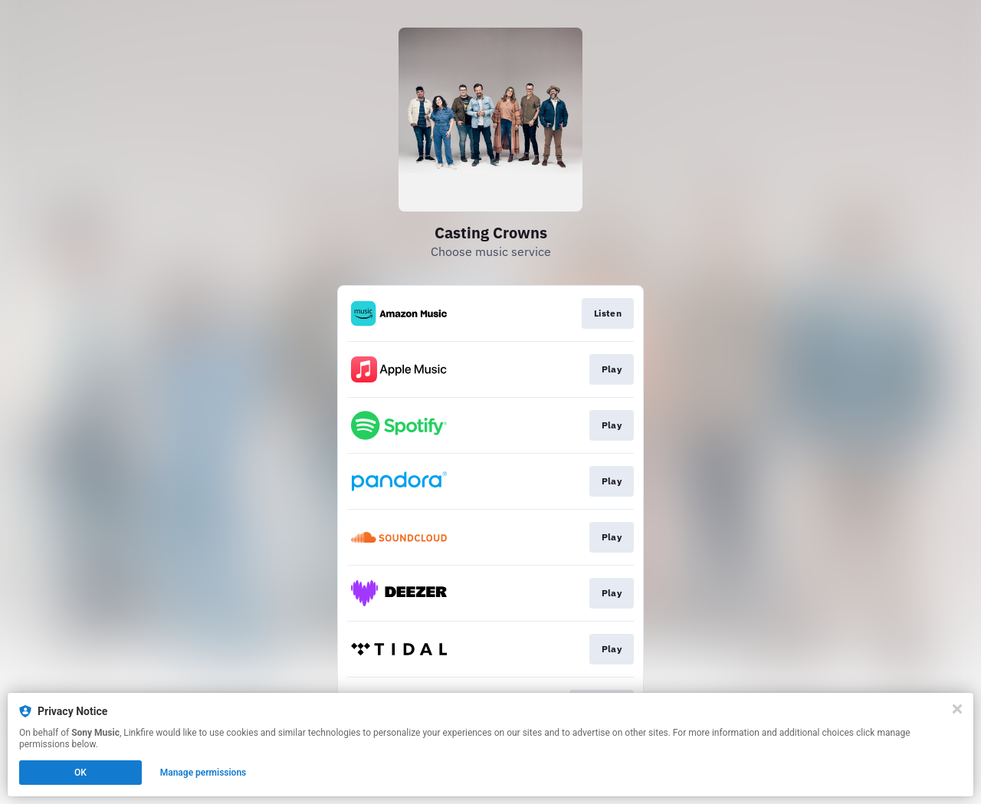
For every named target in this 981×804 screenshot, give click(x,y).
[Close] (957, 709)
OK (80, 772)
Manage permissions (203, 772)
